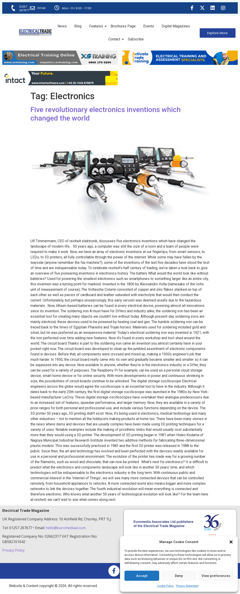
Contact (115, 39)
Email (42, 8)
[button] (231, 542)
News (62, 26)
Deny (179, 576)
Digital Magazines (176, 26)
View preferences (215, 576)
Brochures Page (123, 26)
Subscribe (136, 39)
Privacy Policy (14, 550)
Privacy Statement (187, 585)
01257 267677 (25, 8)
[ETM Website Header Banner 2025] (60, 64)
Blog (77, 26)
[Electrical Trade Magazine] (35, 32)
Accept (142, 576)
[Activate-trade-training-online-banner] (180, 64)
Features (97, 26)
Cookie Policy (165, 585)
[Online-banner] (60, 84)
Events (148, 26)
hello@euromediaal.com (66, 527)
